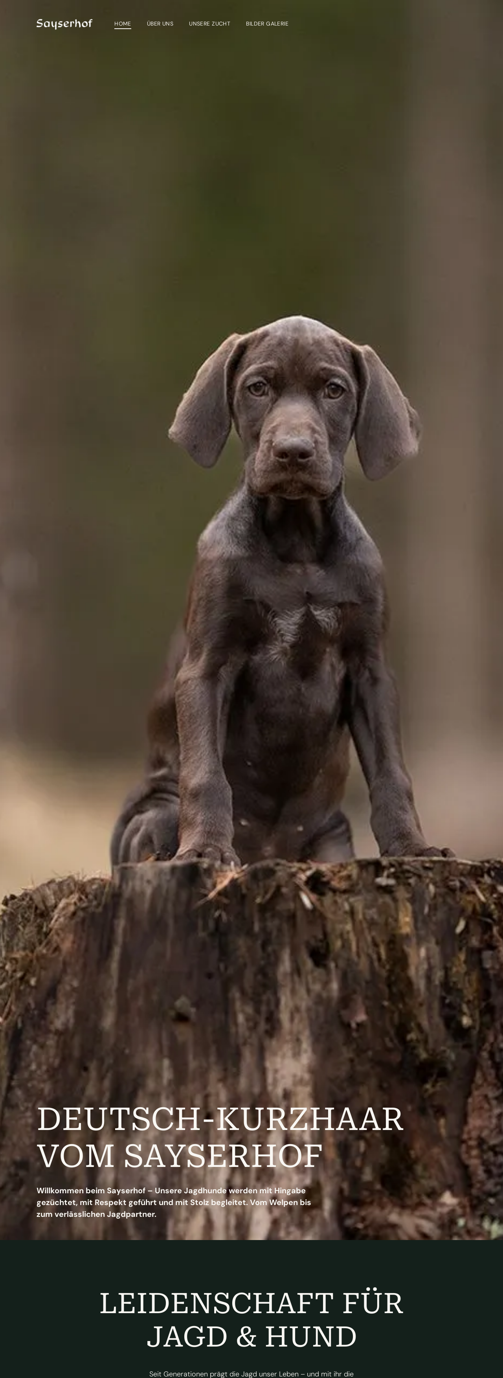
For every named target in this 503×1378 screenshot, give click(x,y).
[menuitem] (122, 23)
